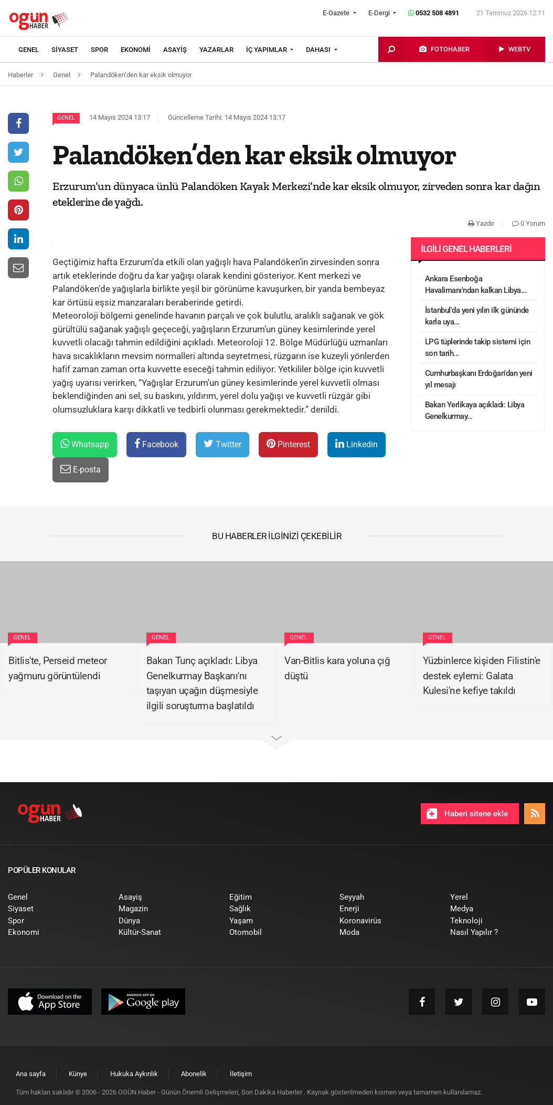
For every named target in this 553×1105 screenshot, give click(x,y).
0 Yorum (528, 223)
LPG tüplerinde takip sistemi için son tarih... (477, 348)
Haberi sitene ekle (467, 813)
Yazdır (481, 223)
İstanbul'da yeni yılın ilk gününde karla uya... (477, 316)
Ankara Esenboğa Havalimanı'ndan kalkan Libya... (476, 285)
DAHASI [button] (319, 50)
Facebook (156, 443)
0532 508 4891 (433, 13)
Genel (66, 117)
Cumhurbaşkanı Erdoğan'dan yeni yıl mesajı (479, 379)
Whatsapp (84, 443)
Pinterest (288, 443)
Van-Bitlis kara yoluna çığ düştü (337, 668)
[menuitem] (34, 50)
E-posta (80, 469)
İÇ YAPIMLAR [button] (267, 50)
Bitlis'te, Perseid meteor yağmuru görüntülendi (57, 668)
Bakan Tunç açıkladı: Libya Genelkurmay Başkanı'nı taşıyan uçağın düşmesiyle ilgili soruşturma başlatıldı (202, 683)
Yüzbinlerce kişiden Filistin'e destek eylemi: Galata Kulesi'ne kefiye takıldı (481, 676)
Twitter (222, 443)
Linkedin (356, 443)
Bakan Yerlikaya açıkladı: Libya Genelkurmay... (475, 411)
